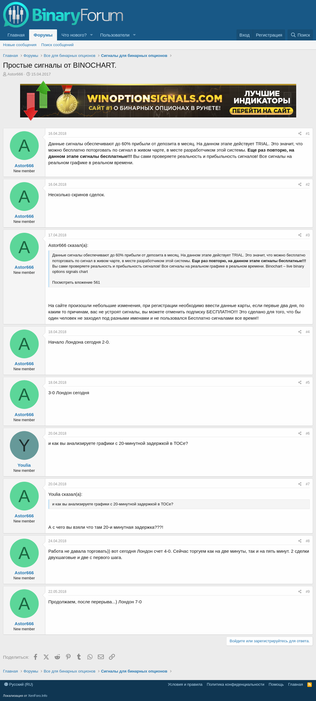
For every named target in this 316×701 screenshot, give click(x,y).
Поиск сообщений (57, 45)
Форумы (43, 34)
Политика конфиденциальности (235, 684)
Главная (16, 34)
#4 (308, 332)
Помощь (276, 684)
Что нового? (74, 34)
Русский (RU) (18, 684)
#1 (308, 134)
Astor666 (15, 74)
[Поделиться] (300, 133)
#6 (308, 433)
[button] (91, 34)
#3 (308, 235)
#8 (308, 541)
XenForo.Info (37, 695)
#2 (308, 184)
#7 (308, 484)
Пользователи (115, 34)
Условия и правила (185, 684)
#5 (308, 382)
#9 (308, 592)
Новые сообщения (20, 45)
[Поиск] (300, 34)
